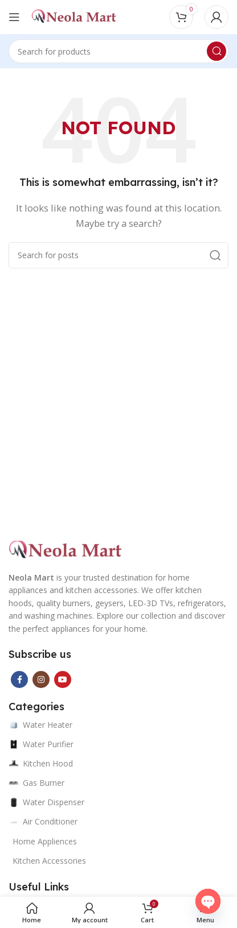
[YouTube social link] (62, 679)
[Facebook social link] (19, 679)
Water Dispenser (46, 802)
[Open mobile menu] (14, 17)
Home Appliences (45, 841)
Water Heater (40, 724)
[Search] (118, 51)
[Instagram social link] (41, 679)
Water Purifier (41, 744)
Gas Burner (36, 782)
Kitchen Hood (41, 763)
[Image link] (65, 549)
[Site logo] (74, 16)
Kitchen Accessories (49, 860)
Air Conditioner (43, 821)
